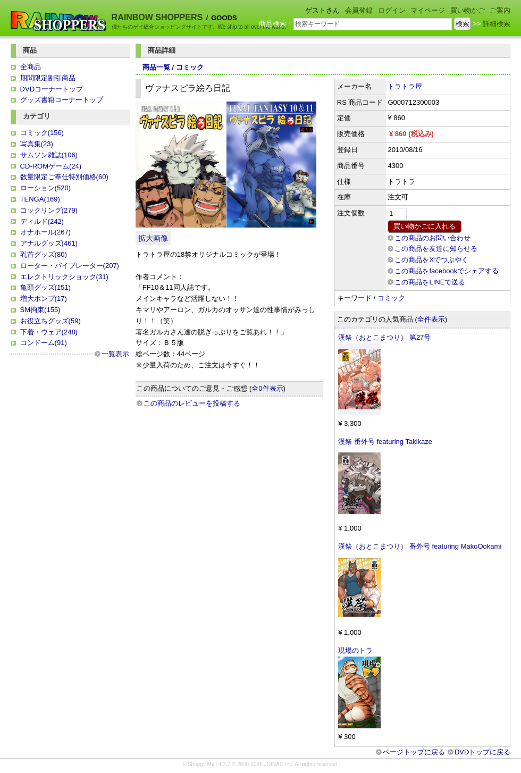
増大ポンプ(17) (43, 299)
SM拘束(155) (40, 310)
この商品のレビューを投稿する (192, 403)
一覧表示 (115, 354)
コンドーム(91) (43, 343)
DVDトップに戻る (482, 752)
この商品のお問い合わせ (432, 238)
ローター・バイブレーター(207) (69, 266)
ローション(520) (45, 188)
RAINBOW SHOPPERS (157, 17)
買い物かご (467, 10)
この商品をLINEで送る (429, 282)
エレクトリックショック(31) (64, 277)
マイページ (427, 10)
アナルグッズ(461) (49, 243)
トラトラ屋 (405, 86)
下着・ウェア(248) (49, 332)
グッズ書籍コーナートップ (61, 100)
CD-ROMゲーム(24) (51, 166)
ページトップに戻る (414, 752)
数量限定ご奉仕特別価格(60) (64, 177)
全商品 (30, 67)
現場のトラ (355, 650)
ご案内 (500, 10)
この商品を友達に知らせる (435, 249)
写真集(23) (36, 144)
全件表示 (431, 319)
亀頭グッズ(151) (45, 287)
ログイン (392, 10)
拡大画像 (153, 238)
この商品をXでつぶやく (431, 260)
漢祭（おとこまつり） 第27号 (384, 337)
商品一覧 (156, 67)
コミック (190, 67)
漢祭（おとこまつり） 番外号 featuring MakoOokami (419, 546)
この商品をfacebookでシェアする (446, 271)
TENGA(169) (40, 199)
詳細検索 (496, 24)
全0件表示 (267, 388)
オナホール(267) (45, 232)
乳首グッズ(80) (43, 254)
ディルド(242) (42, 221)
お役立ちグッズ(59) (50, 321)
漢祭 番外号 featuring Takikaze (385, 442)
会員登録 (359, 10)
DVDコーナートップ (51, 89)
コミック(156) (42, 133)
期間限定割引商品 (47, 78)
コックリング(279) (49, 210)
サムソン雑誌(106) (49, 155)
